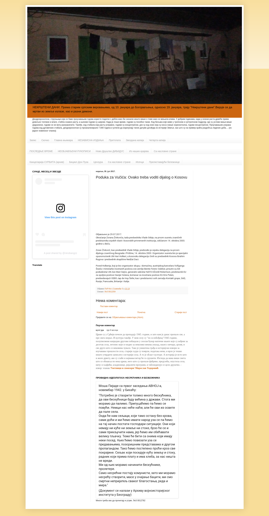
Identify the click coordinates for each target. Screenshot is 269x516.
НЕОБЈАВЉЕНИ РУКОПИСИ (74, 151)
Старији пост (181, 312)
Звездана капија (135, 140)
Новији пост (102, 312)
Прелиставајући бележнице (164, 162)
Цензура (98, 162)
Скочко (45, 140)
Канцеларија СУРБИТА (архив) (47, 162)
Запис (33, 140)
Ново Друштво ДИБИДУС (110, 151)
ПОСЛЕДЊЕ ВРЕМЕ (41, 151)
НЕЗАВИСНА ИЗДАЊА (91, 140)
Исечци (140, 162)
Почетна (141, 312)
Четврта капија (157, 140)
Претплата (115, 140)
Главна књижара (63, 140)
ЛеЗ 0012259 (110, 292)
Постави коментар (109, 306)
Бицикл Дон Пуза (78, 162)
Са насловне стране (165, 151)
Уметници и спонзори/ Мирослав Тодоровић (134, 368)
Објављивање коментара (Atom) (127, 317)
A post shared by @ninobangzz (60, 253)
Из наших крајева (139, 151)
